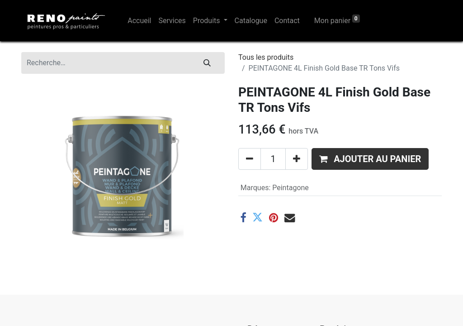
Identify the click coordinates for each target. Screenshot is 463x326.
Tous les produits (265, 57)
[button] (370, 159)
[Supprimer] (249, 159)
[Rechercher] (207, 63)
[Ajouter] (296, 159)
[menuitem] (139, 21)
